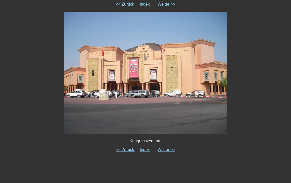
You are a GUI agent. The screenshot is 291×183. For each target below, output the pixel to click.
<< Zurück (125, 4)
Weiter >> (166, 4)
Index (145, 4)
